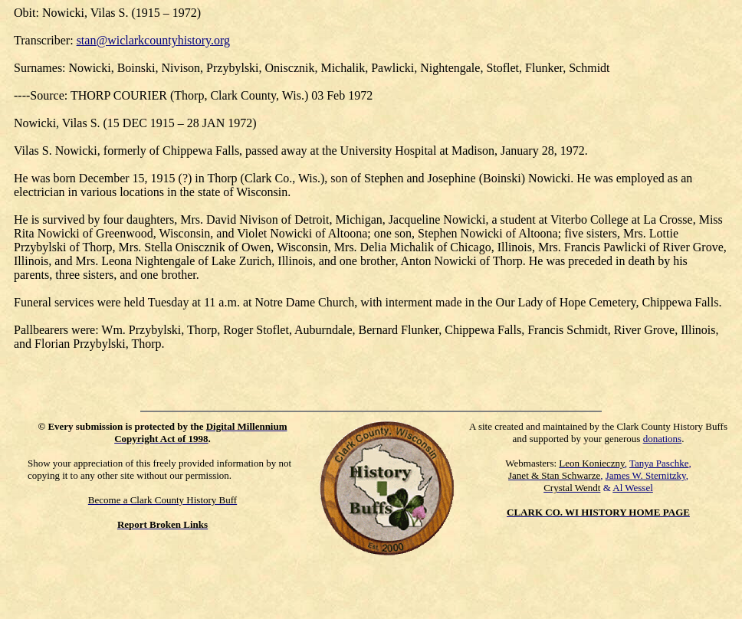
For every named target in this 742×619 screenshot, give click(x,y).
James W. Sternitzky (646, 475)
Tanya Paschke (658, 463)
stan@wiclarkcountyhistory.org (153, 40)
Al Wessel (632, 487)
